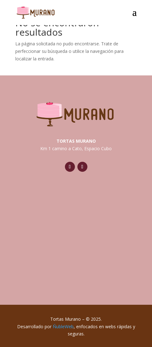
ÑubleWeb (63, 326)
